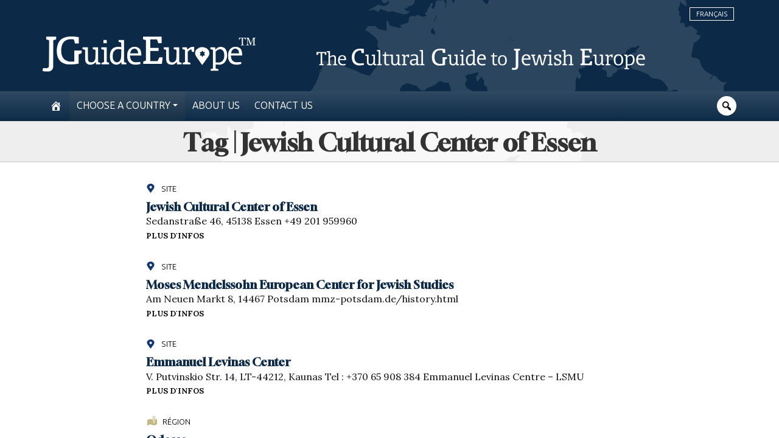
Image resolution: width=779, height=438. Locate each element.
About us (216, 105)
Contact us (283, 105)
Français (711, 14)
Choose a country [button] (123, 105)
